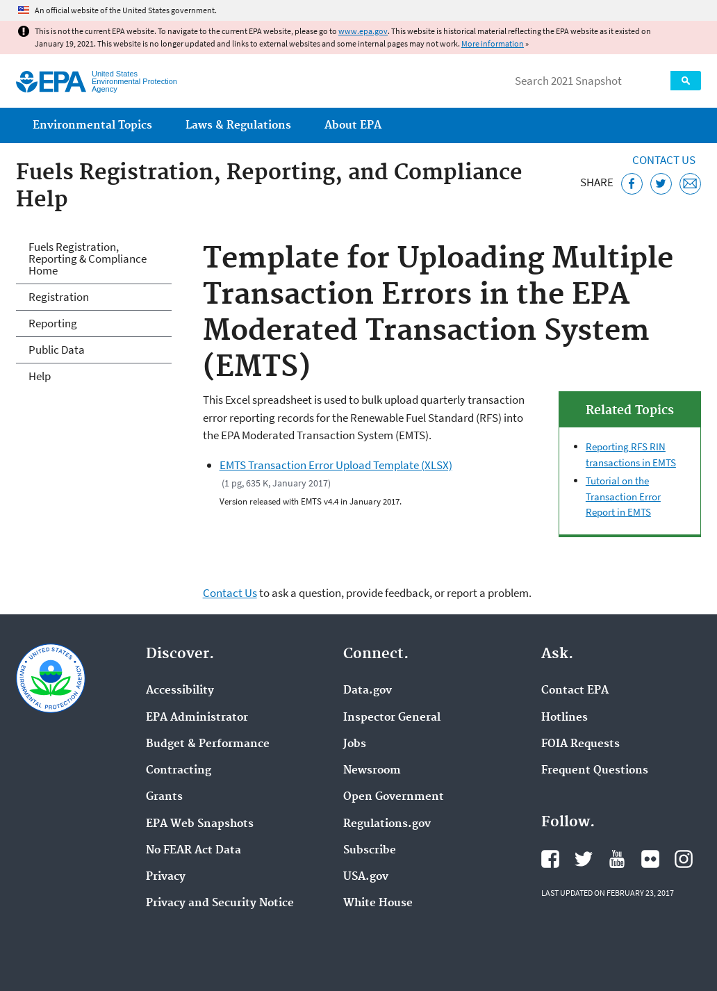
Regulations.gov (387, 824)
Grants (164, 797)
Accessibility (180, 691)
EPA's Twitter (584, 859)
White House (378, 903)
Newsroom (372, 770)
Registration (58, 296)
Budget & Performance (208, 744)
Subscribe (369, 850)
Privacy (166, 877)
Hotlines (564, 718)
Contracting (178, 770)
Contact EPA (575, 691)
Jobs (354, 744)
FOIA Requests (580, 744)
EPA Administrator (197, 718)
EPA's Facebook (550, 859)
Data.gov (367, 691)
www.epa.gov (363, 31)
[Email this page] (690, 184)
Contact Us (663, 159)
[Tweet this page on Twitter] (661, 184)
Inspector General (391, 718)
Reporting (52, 323)
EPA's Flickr (650, 859)
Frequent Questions (594, 770)
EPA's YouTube (617, 859)
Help (39, 376)
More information (492, 43)
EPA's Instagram (684, 859)
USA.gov (365, 877)
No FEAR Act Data (193, 850)
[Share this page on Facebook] (632, 184)
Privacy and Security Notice (220, 903)
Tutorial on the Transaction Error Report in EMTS (623, 496)
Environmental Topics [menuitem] (92, 125)
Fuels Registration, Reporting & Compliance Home (87, 258)
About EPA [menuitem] (352, 125)
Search (685, 80)
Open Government (393, 797)
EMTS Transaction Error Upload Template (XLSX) (336, 465)
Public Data (56, 349)
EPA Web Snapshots (200, 824)
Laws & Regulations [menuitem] (238, 125)
